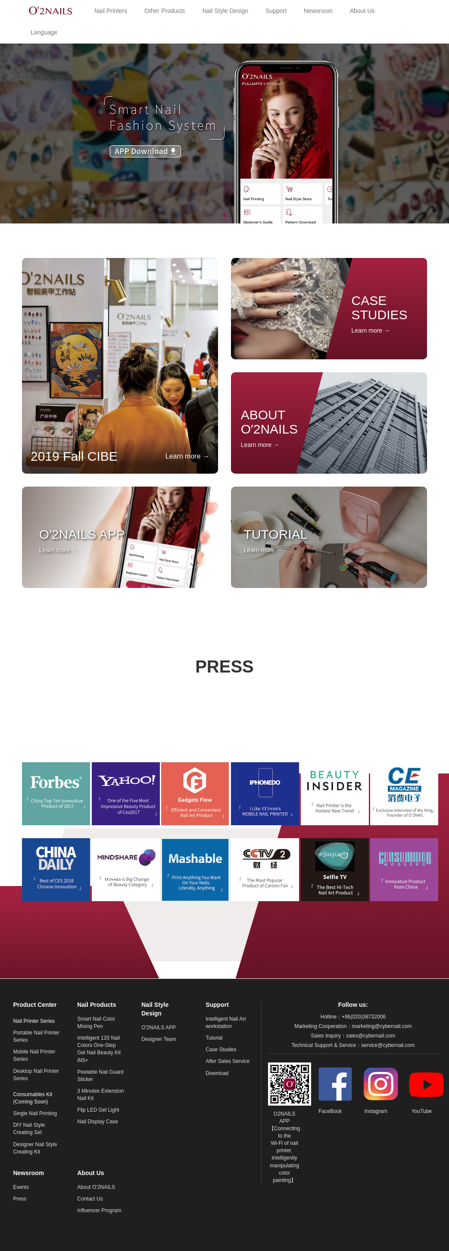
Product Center (34, 1004)
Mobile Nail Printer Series (34, 1055)
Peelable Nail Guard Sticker (100, 1075)
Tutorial (214, 1038)
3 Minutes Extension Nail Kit (100, 1094)
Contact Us (90, 1199)
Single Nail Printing (34, 1113)
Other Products (164, 10)
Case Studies (221, 1050)
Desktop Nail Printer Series (36, 1074)
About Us (362, 10)
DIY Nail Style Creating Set (29, 1128)
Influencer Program (99, 1210)
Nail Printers (110, 10)
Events (21, 1187)
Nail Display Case (97, 1122)
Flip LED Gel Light (98, 1110)
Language (44, 32)
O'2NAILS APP (158, 1028)
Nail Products (96, 1004)
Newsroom (318, 10)
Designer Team (158, 1039)
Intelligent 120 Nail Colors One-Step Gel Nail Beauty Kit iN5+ (99, 1049)
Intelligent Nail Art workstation (226, 1022)
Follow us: (353, 1004)
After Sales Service (227, 1061)
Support (276, 10)
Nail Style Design (225, 10)
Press (19, 1199)
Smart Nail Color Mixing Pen (96, 1022)
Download (217, 1073)
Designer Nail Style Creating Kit (35, 1148)
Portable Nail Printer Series (36, 1036)
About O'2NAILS (96, 1187)
